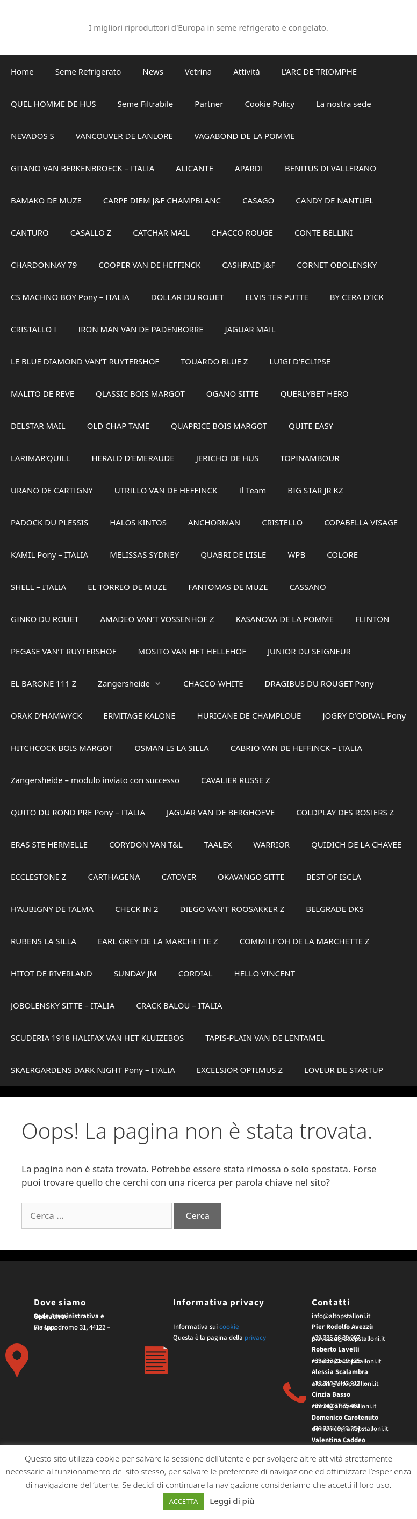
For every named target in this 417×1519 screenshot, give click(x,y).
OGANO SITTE (232, 393)
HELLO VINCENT (265, 973)
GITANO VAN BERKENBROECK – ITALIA (82, 168)
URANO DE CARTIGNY (52, 490)
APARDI (249, 168)
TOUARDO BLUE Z (214, 361)
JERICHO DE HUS (227, 457)
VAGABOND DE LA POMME (245, 135)
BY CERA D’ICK (357, 296)
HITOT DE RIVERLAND (51, 973)
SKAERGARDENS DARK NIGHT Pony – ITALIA (93, 1069)
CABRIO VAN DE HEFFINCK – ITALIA (296, 747)
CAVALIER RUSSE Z (235, 780)
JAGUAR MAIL (250, 329)
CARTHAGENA (114, 876)
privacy (255, 1337)
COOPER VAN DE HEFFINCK (149, 264)
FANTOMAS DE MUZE (228, 586)
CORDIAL (195, 973)
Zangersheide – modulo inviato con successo (95, 780)
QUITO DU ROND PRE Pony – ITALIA (78, 812)
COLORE (342, 554)
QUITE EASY (311, 425)
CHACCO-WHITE (213, 683)
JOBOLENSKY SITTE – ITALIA (62, 1005)
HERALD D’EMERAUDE (133, 457)
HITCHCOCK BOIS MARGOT (62, 747)
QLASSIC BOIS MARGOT (140, 393)
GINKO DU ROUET (45, 619)
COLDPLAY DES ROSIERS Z (345, 812)
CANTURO (30, 232)
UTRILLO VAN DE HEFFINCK (166, 490)
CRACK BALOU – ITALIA (179, 1005)
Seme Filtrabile (146, 103)
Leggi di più (232, 1500)
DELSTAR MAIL (38, 425)
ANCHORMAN (214, 522)
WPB (296, 554)
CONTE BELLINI (323, 232)
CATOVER (179, 876)
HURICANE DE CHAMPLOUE (249, 715)
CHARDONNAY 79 (44, 264)
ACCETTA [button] (183, 1501)
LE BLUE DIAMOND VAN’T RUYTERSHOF (85, 361)
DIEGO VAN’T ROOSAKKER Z (231, 908)
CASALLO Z (91, 232)
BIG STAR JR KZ (315, 490)
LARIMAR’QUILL (40, 457)
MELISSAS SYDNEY (144, 554)
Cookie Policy (269, 103)
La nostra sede (343, 103)
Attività (246, 71)
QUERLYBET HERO (315, 393)
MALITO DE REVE (42, 393)
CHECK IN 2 (137, 908)
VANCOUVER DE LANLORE (124, 135)
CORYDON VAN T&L (146, 844)
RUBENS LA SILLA (43, 941)
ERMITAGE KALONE (140, 715)
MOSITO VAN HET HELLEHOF (192, 651)
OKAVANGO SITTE (251, 876)
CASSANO (308, 586)
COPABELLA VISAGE (361, 522)
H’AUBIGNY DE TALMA (52, 908)
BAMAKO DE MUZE (46, 200)
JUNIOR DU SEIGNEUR (309, 651)
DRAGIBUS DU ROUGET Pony (319, 683)
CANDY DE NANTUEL (334, 200)
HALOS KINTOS (138, 522)
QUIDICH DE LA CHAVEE (356, 844)
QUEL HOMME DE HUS (53, 103)
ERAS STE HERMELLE (49, 844)
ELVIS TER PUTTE (276, 296)
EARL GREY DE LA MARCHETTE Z (158, 941)
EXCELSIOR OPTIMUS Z (240, 1069)
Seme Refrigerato (88, 71)
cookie (229, 1327)
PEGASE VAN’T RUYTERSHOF (64, 651)
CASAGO (258, 200)
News (152, 71)
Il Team (252, 490)
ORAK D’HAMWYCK (46, 715)
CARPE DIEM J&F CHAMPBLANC (162, 200)
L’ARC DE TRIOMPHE (319, 71)
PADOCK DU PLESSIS (49, 522)
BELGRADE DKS (334, 908)
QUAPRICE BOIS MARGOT (219, 425)
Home (22, 71)
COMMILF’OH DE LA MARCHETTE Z (305, 941)
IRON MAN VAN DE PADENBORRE (140, 329)
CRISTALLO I (33, 329)
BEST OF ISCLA (333, 876)
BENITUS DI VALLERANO (330, 168)
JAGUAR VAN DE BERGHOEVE (221, 812)
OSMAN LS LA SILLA (171, 747)
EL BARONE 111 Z (43, 683)
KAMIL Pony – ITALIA (49, 554)
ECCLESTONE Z (38, 876)
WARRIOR (271, 844)
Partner (209, 103)
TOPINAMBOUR (309, 457)
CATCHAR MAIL (161, 232)
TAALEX (218, 844)
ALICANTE (194, 168)
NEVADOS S (32, 135)
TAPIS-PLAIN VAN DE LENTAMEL (265, 1037)
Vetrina (198, 71)
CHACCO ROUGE (242, 232)
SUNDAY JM (135, 973)
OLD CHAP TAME (118, 425)
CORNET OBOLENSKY (337, 264)
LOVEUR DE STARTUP (343, 1069)
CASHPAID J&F (248, 264)
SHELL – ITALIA (38, 586)
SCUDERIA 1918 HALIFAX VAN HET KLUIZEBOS (97, 1037)
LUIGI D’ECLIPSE (299, 361)
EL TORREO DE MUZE (127, 586)
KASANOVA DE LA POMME (285, 619)
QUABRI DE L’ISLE (233, 554)
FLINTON (372, 619)
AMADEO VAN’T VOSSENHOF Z (157, 619)
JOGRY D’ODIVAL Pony (364, 715)
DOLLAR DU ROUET (187, 296)
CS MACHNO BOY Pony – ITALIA (70, 296)
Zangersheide (135, 683)
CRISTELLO (282, 522)
